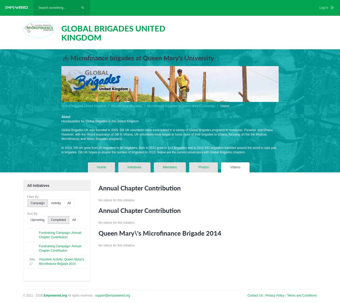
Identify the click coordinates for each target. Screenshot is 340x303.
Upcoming (38, 220)
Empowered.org (55, 295)
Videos (235, 167)
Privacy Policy (275, 295)
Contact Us (255, 295)
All (69, 203)
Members (170, 167)
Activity (56, 203)
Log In (327, 8)
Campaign (38, 203)
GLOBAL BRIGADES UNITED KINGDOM (113, 32)
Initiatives (134, 167)
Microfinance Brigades (126, 106)
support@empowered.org (112, 295)
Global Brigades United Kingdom (83, 106)
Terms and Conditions (302, 295)
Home (101, 167)
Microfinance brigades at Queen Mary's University (181, 106)
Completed (58, 220)
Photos (203, 167)
